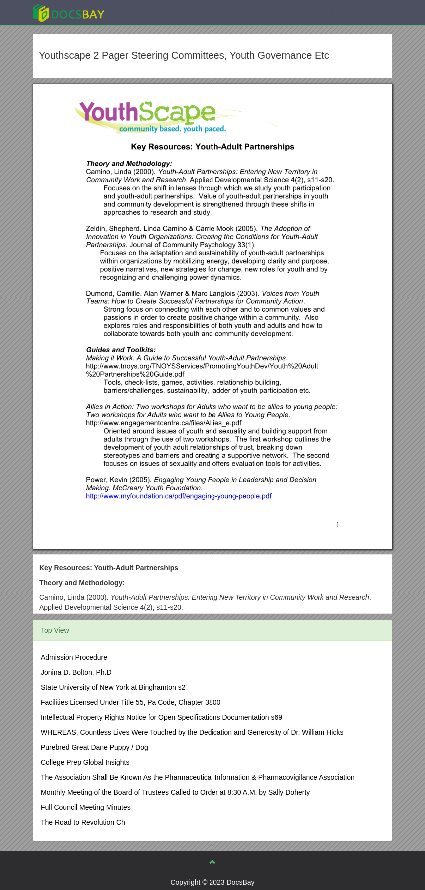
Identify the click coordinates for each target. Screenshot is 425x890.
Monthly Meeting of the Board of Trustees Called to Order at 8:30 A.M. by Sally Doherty (175, 792)
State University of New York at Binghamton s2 (113, 687)
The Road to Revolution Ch (83, 822)
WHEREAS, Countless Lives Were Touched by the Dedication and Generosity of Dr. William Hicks (192, 732)
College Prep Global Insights (85, 762)
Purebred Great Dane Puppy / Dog (94, 747)
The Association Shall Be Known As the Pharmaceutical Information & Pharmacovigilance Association (198, 777)
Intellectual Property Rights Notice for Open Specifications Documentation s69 (161, 717)
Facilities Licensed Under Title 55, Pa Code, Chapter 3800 (130, 702)
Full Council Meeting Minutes (86, 807)
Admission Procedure (74, 657)
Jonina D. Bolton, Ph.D (76, 672)
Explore (143, 12)
